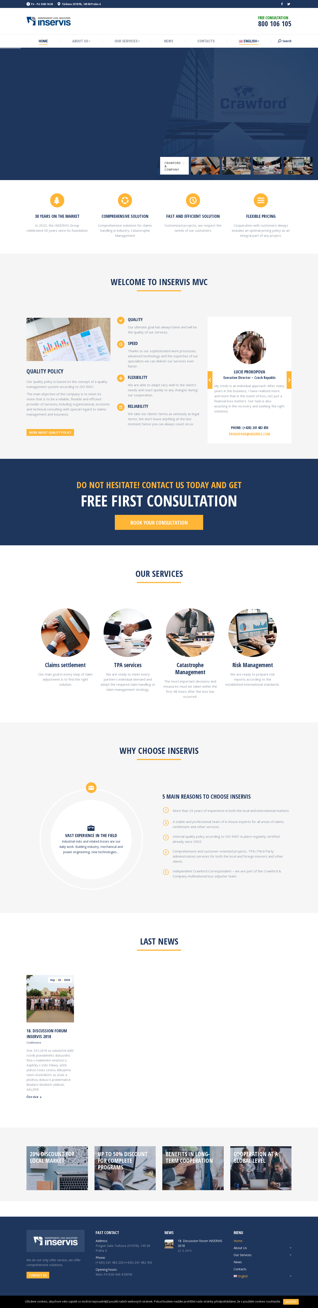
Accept (291, 1301)
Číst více (34, 1097)
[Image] (65, 632)
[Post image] (169, 1244)
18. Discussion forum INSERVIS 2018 (46, 1033)
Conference (33, 1043)
